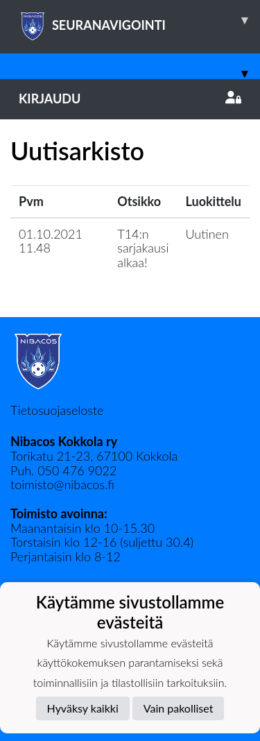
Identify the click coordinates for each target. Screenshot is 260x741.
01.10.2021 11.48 (51, 241)
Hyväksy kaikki (83, 708)
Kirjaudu (130, 98)
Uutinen (207, 233)
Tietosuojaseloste (56, 410)
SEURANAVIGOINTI (139, 20)
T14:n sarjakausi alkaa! (142, 248)
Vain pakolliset (179, 708)
